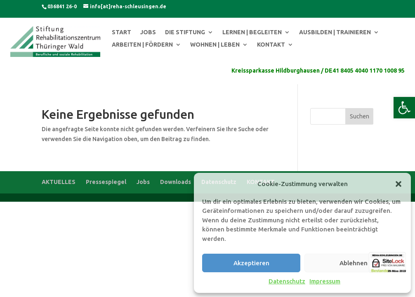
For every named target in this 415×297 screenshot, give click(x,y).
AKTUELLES (58, 182)
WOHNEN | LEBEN (215, 45)
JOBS (148, 32)
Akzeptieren (251, 262)
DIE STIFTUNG (185, 32)
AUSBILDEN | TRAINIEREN (335, 32)
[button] (404, 107)
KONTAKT (271, 45)
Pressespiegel (106, 182)
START (121, 32)
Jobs (143, 182)
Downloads (175, 182)
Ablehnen (354, 262)
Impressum (324, 281)
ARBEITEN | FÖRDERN (142, 45)
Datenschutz (287, 281)
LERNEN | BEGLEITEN (252, 32)
